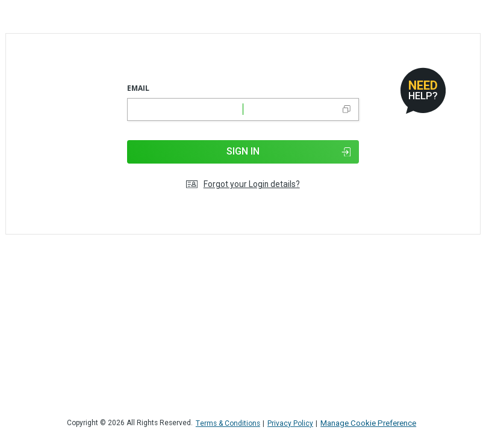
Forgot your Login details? (242, 184)
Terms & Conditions (228, 424)
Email (138, 88)
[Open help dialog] (423, 90)
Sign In (288, 151)
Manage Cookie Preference (368, 423)
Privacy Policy (290, 424)
